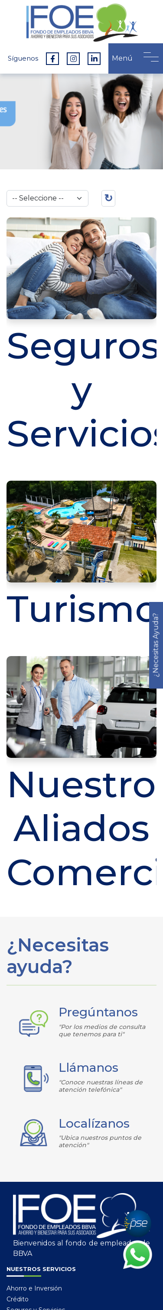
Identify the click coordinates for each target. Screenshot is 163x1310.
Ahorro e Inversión (34, 1288)
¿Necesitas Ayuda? (156, 645)
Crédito (18, 1299)
